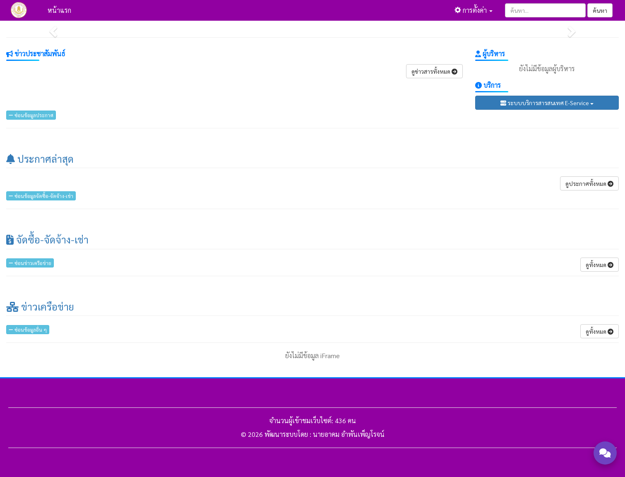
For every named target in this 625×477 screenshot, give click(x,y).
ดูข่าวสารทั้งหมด (434, 71)
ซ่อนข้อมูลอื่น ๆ (28, 329)
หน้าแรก (59, 10)
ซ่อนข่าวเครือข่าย (30, 263)
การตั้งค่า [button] (473, 10)
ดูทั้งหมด (599, 264)
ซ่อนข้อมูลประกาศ (31, 115)
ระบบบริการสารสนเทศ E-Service (547, 102)
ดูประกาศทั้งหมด (589, 183)
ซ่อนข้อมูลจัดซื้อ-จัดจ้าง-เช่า (41, 196)
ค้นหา (600, 10)
